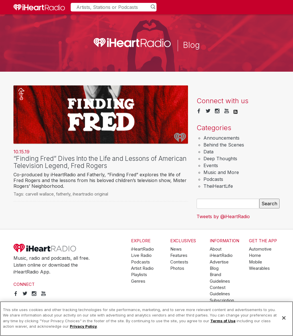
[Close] (284, 318)
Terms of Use (222, 321)
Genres (138, 281)
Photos (177, 268)
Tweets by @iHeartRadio (223, 216)
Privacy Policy (83, 326)
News (176, 249)
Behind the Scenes (223, 145)
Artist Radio (142, 268)
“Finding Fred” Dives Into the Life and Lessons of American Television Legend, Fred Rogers (100, 162)
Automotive (260, 249)
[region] (146, 318)
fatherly (63, 194)
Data (208, 152)
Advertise (219, 262)
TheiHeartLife (218, 186)
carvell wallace (39, 194)
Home (255, 255)
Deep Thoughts (220, 158)
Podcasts (213, 179)
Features (178, 255)
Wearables (259, 268)
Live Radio (141, 255)
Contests (179, 262)
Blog (214, 268)
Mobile (255, 262)
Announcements (221, 138)
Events (210, 165)
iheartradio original (90, 194)
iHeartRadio (44, 248)
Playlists (139, 274)
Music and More (221, 172)
